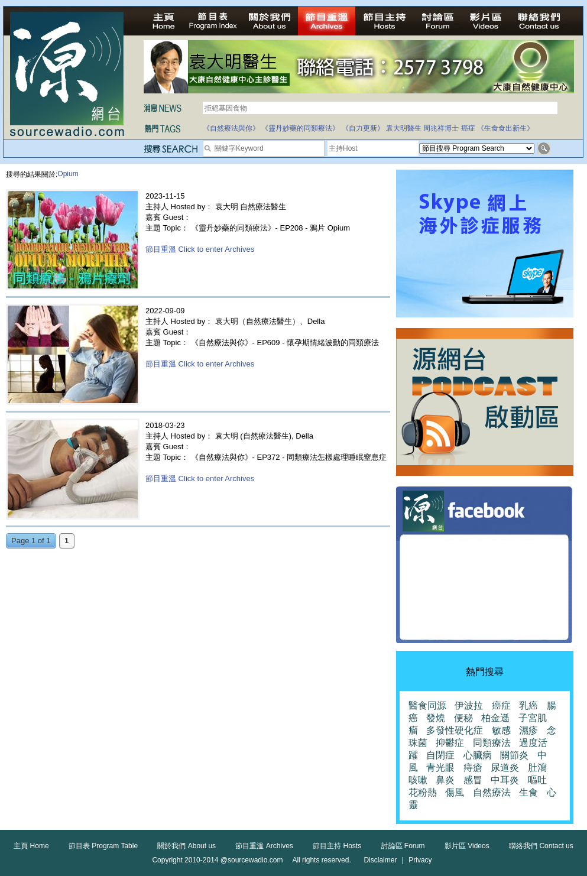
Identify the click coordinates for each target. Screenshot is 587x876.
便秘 (463, 718)
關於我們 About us (186, 846)
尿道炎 (505, 768)
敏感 (501, 730)
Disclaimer (380, 860)
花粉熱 (422, 792)
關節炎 (514, 755)
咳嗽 (417, 780)
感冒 (472, 780)
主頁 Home (31, 846)
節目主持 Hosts (337, 846)
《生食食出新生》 (505, 128)
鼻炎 (445, 780)
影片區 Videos (467, 846)
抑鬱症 (450, 743)
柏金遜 (495, 718)
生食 (528, 792)
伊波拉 (469, 705)
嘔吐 (537, 780)
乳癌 (528, 705)
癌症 (468, 128)
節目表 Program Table (103, 846)
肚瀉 (537, 768)
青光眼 (440, 768)
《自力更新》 (363, 128)
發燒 (435, 718)
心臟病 (477, 755)
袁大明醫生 (403, 128)
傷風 (454, 792)
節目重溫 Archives (264, 846)
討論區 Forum (403, 846)
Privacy (420, 860)
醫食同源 (427, 705)
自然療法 (492, 792)
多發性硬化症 (454, 730)
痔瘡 (472, 768)
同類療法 (492, 743)
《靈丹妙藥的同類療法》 (300, 128)
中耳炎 (505, 780)
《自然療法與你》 (231, 128)
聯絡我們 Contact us (541, 846)
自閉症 (440, 755)
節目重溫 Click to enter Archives (199, 249)
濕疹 (528, 730)
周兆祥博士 (441, 128)
